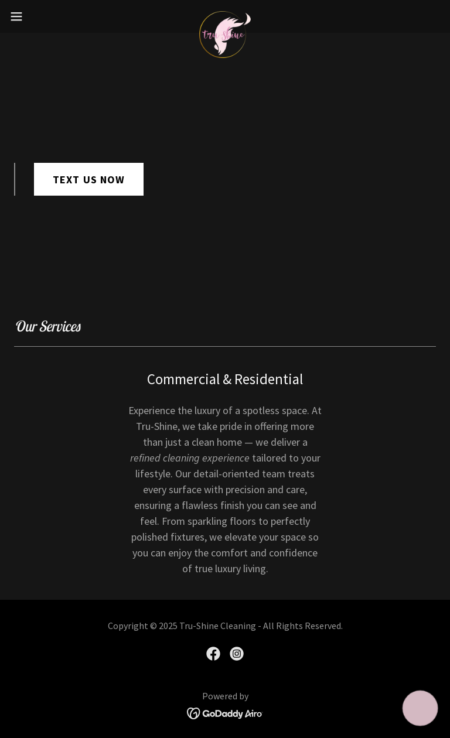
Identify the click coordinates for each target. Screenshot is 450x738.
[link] (225, 16)
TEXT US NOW (89, 179)
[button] (38, 16)
